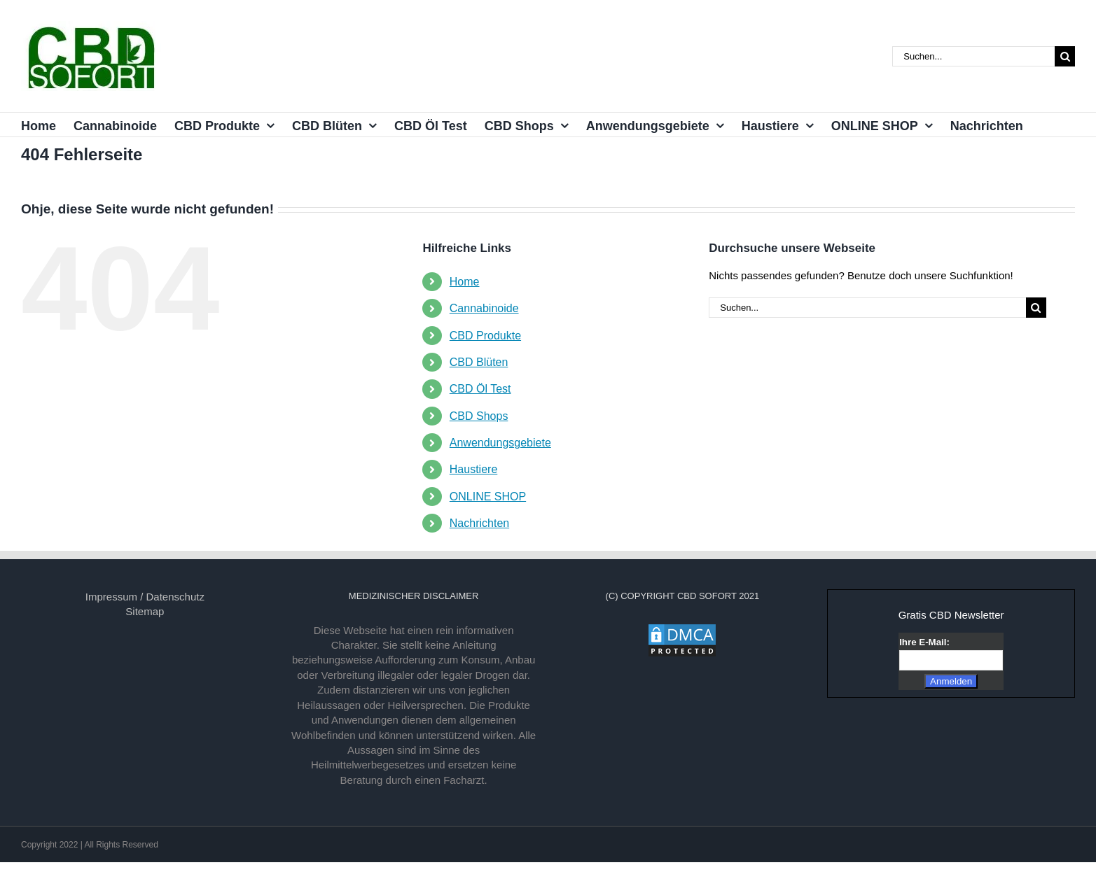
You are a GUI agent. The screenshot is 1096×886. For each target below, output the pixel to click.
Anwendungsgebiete (500, 443)
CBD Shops (479, 416)
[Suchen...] (973, 56)
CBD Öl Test (480, 389)
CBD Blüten (479, 362)
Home (465, 282)
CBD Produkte (485, 336)
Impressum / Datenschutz (144, 597)
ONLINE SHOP (488, 496)
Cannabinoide (484, 308)
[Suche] (1065, 56)
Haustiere (473, 469)
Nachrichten (479, 523)
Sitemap (144, 611)
